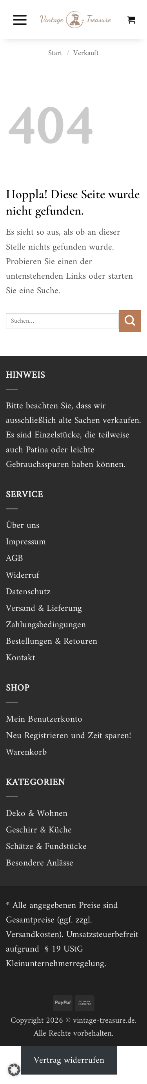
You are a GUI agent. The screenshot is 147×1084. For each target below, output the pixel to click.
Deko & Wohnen (36, 814)
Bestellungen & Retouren (51, 642)
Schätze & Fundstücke (46, 847)
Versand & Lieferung (44, 609)
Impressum (26, 542)
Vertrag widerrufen (69, 1061)
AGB (14, 559)
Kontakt (20, 658)
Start (55, 53)
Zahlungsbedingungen (46, 625)
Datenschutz (28, 592)
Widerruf (22, 576)
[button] (20, 19)
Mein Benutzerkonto (44, 719)
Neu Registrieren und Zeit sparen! (68, 736)
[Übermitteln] (130, 321)
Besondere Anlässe (39, 863)
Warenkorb (26, 752)
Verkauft (86, 53)
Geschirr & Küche (39, 830)
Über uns (22, 526)
